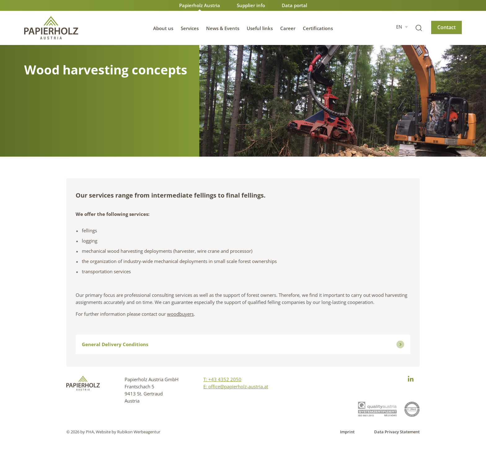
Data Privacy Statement (397, 432)
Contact (446, 27)
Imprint (347, 432)
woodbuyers (180, 314)
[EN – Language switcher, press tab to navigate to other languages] (402, 26)
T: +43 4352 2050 (222, 379)
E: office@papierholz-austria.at (235, 386)
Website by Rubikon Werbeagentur (128, 432)
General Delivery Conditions (243, 344)
